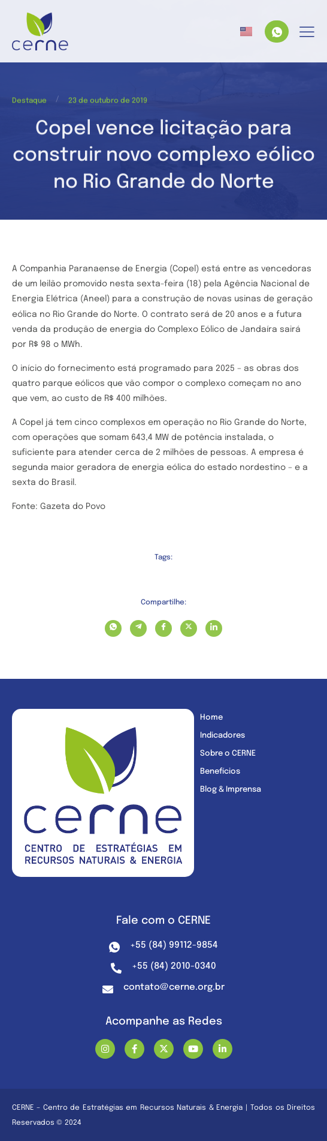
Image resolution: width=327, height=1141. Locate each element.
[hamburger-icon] (306, 32)
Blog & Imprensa (230, 789)
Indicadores (222, 735)
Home (211, 717)
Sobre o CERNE (228, 753)
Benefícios (220, 771)
